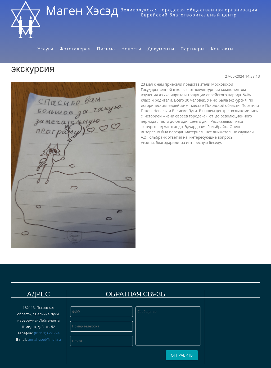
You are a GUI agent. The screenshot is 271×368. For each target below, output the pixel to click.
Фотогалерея (75, 49)
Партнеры (192, 49)
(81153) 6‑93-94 (47, 333)
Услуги (45, 49)
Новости (131, 49)
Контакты (222, 49)
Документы (161, 49)
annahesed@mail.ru (44, 339)
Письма (106, 49)
